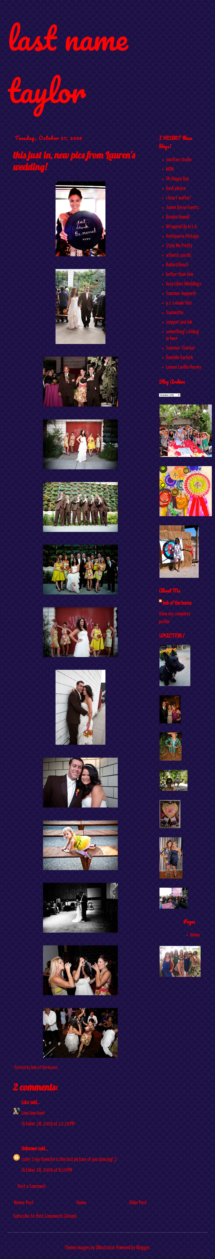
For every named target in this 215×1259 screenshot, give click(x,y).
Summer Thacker (180, 348)
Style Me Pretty (179, 245)
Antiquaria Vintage (182, 236)
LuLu (25, 1102)
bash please (176, 188)
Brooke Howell (177, 217)
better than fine (179, 274)
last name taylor (67, 64)
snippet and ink (179, 322)
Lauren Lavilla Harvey (183, 367)
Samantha (174, 312)
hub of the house (177, 603)
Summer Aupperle (181, 293)
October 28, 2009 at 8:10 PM (47, 1170)
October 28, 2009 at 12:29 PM (48, 1124)
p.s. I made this (179, 303)
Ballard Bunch (177, 265)
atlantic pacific (179, 255)
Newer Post (23, 1202)
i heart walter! (178, 198)
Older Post (138, 1202)
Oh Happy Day (177, 179)
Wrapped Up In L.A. (182, 226)
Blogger (142, 1247)
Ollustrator (105, 1247)
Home (81, 1202)
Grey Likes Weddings (183, 284)
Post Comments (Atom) (56, 1216)
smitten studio (178, 159)
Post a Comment (32, 1186)
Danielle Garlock (179, 357)
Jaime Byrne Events (182, 207)
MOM (170, 169)
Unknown (29, 1148)
